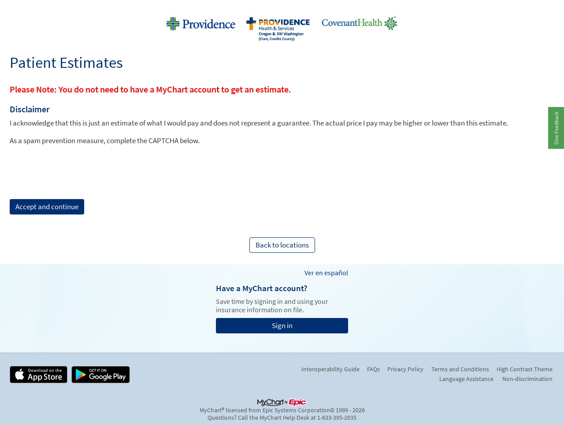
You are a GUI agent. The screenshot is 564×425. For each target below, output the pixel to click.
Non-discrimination (527, 379)
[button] (556, 127)
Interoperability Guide (330, 369)
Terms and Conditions (460, 369)
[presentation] (77, 162)
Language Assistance (466, 379)
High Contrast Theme (525, 369)
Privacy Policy (405, 369)
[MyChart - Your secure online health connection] (282, 27)
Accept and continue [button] (46, 206)
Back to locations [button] (282, 245)
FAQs (373, 369)
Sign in (282, 325)
